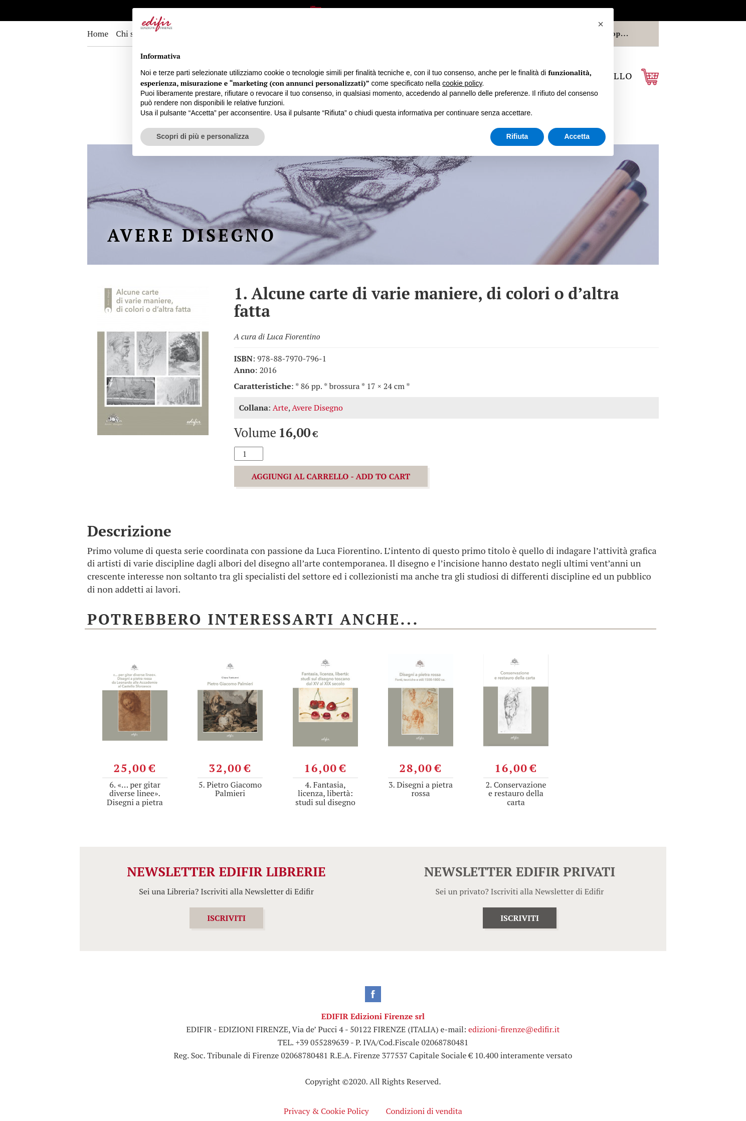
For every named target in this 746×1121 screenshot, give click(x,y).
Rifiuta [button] (517, 136)
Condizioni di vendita (424, 1110)
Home (97, 33)
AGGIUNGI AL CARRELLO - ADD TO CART (331, 476)
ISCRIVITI (226, 917)
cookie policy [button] (462, 83)
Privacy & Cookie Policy (326, 1110)
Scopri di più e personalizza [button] (202, 136)
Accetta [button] (577, 136)
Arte (280, 407)
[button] (601, 24)
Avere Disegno (317, 407)
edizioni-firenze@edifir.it (514, 1029)
